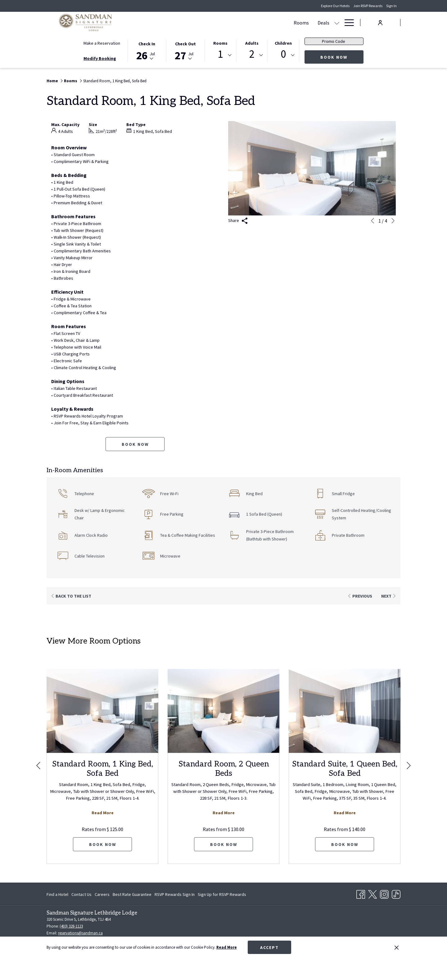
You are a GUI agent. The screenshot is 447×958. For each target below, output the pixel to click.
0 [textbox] (283, 54)
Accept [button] (269, 947)
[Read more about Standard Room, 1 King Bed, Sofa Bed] (102, 711)
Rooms (220, 43)
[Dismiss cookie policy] (396, 947)
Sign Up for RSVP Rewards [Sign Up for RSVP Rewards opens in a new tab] (222, 895)
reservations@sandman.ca (80, 933)
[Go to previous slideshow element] (372, 221)
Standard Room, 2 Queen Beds (223, 768)
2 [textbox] (252, 54)
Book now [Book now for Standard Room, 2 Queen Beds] (223, 844)
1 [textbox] (220, 54)
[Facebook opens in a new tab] (360, 893)
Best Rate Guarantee (132, 894)
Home (52, 81)
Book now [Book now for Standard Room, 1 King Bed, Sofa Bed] (135, 444)
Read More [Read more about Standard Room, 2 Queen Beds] (224, 813)
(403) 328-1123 (71, 926)
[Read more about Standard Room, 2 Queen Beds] (223, 711)
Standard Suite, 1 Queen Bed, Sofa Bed (344, 768)
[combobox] (220, 55)
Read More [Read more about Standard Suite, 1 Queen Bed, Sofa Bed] (345, 813)
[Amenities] (318, 22)
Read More (226, 947)
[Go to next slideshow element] (393, 221)
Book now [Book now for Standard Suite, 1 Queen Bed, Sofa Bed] (344, 844)
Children (283, 43)
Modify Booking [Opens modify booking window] (100, 58)
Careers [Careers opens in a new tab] (102, 895)
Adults (252, 43)
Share (238, 221)
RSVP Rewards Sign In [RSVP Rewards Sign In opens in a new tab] (175, 895)
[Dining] (292, 22)
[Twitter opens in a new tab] (372, 893)
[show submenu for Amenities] (337, 22)
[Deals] (210, 22)
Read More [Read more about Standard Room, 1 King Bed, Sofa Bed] (103, 813)
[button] (147, 50)
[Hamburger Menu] (347, 22)
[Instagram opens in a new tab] (384, 893)
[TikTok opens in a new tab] (396, 893)
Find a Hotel (57, 894)
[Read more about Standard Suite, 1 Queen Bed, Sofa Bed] (344, 711)
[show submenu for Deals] (224, 22)
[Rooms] (188, 22)
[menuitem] (58, 894)
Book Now (341, 57)
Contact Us (81, 894)
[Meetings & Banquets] (254, 22)
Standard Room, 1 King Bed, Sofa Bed (102, 768)
